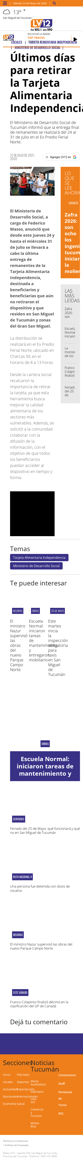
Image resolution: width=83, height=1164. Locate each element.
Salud (21, 1104)
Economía (9, 1104)
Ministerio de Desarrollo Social (36, 566)
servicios (18, 819)
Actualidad (10, 1089)
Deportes (23, 1082)
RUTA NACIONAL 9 (22, 876)
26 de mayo (57, 611)
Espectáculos (25, 1089)
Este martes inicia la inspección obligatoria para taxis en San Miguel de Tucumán (58, 647)
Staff (61, 1083)
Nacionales (10, 1096)
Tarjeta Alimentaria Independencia (39, 557)
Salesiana (37, 1092)
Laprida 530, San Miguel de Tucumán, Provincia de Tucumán (30, 1154)
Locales (8, 1082)
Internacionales (27, 1096)
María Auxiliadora (38, 1082)
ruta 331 (33, 1100)
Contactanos (67, 1075)
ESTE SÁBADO (20, 992)
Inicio (6, 1075)
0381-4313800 (49, 1156)
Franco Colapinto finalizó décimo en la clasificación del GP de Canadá (39, 1004)
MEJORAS (17, 611)
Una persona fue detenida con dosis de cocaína (40, 888)
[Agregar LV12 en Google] (61, 157)
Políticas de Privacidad (16, 1145)
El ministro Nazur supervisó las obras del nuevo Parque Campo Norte (19, 645)
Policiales (23, 1075)
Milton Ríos (35, 1124)
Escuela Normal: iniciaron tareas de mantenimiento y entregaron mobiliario (45, 773)
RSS (60, 1113)
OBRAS (35, 611)
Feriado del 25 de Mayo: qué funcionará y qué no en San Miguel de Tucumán (45, 830)
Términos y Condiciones (15, 1140)
